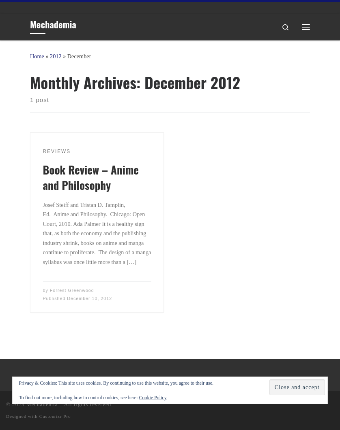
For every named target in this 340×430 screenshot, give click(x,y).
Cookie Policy (152, 397)
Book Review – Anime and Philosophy (91, 177)
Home (37, 56)
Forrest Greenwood (72, 290)
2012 (56, 56)
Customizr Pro (55, 416)
